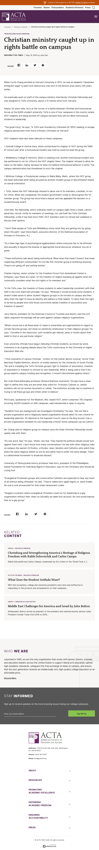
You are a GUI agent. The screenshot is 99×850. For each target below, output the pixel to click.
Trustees (37, 7)
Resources (35, 780)
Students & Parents (74, 7)
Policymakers (57, 7)
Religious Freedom (21, 27)
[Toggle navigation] (96, 16)
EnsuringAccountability (38, 816)
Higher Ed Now (81, 2)
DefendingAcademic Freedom (40, 803)
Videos (10, 548)
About (32, 770)
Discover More (10, 678)
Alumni (47, 7)
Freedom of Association (25, 602)
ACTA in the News (15, 575)
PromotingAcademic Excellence (42, 791)
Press (88, 7)
